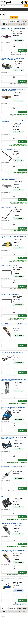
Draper (17, 414)
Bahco (17, 126)
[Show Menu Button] (1, 9)
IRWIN (17, 585)
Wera (17, 35)
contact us (18, 604)
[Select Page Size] (13, 21)
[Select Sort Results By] (4, 21)
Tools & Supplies (7, 12)
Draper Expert (19, 155)
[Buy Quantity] (9, 50)
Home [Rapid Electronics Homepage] (1, 12)
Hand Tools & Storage (17, 12)
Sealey (17, 330)
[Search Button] (26, 5)
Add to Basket (22, 50)
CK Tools (18, 213)
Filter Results (14, 17)
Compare (16, 37)
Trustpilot (2, 616)
